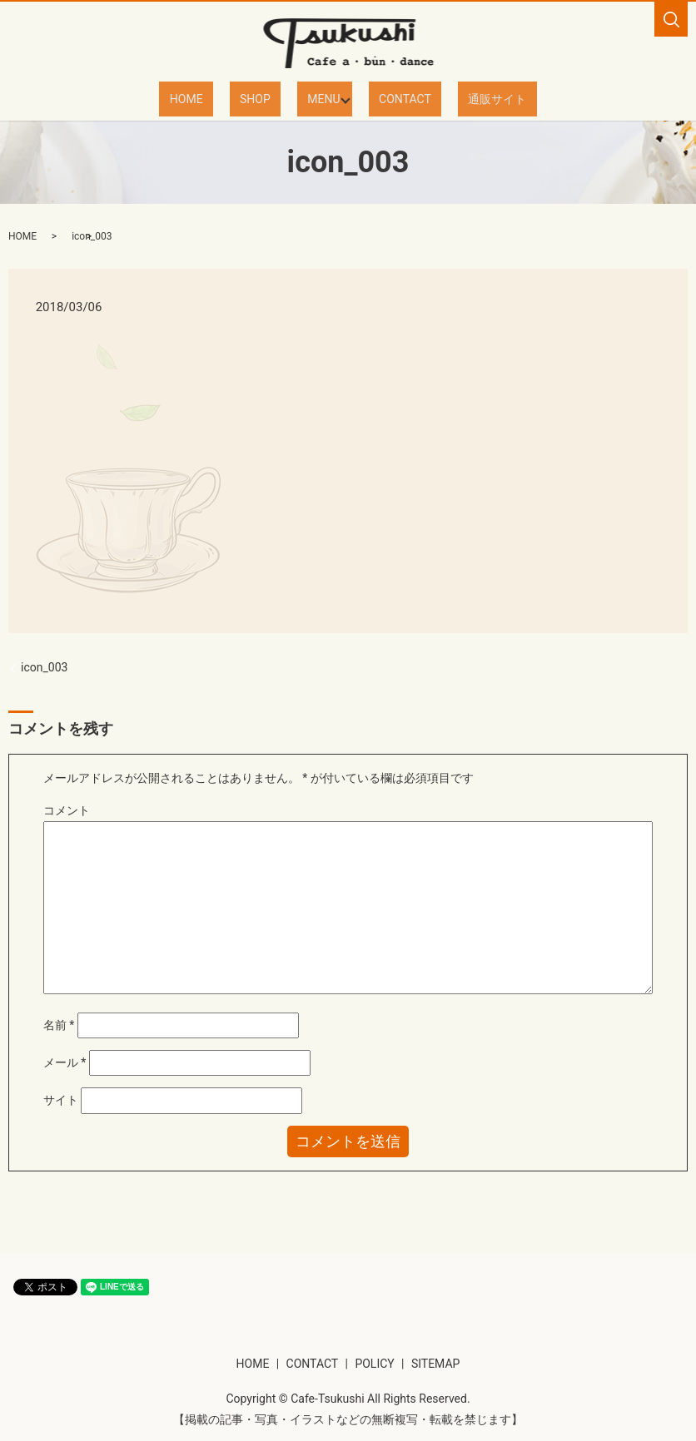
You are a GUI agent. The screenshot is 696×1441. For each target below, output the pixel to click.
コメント (66, 809)
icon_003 (44, 666)
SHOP (268, 98)
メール (65, 1061)
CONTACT (391, 98)
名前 (59, 1024)
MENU (317, 98)
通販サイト (463, 98)
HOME (220, 98)
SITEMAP (435, 1362)
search (671, 19)
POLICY (374, 1362)
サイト (60, 1099)
